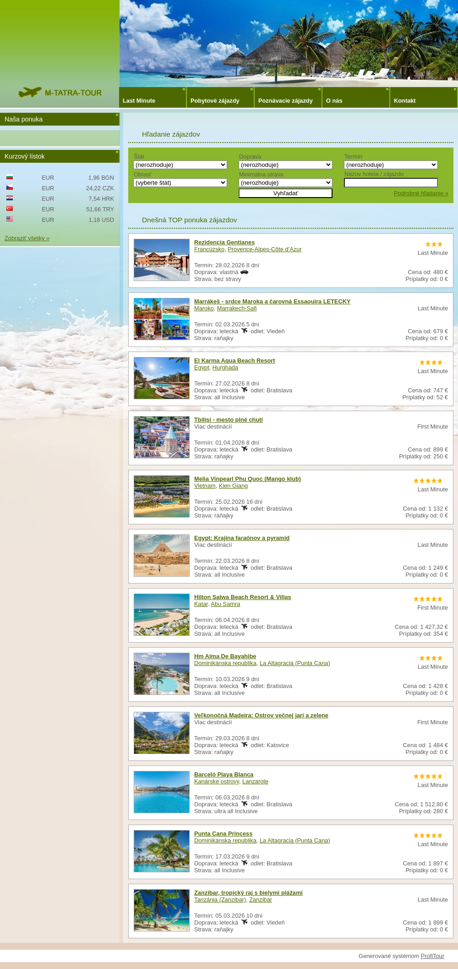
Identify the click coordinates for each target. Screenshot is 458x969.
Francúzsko (209, 249)
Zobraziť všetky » (27, 238)
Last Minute (139, 100)
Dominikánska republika (225, 663)
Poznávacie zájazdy (285, 100)
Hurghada (225, 367)
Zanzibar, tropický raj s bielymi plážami (248, 892)
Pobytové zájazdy (215, 100)
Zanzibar (260, 899)
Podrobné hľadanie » (421, 193)
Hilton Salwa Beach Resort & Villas (242, 597)
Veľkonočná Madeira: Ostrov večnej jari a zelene (261, 715)
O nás (334, 100)
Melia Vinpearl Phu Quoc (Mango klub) (247, 478)
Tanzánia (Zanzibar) (220, 899)
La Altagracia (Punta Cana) (295, 663)
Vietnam (205, 485)
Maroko (204, 308)
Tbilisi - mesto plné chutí (228, 419)
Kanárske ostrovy (216, 781)
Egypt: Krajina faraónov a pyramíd (241, 537)
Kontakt (405, 100)
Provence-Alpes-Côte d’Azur (264, 249)
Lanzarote (255, 781)
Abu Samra (225, 603)
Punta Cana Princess (223, 833)
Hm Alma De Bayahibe (225, 656)
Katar (201, 603)
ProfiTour (432, 955)
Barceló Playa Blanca (223, 774)
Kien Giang (233, 485)
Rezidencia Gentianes (224, 242)
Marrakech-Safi (237, 308)
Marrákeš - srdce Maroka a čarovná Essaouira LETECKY (272, 301)
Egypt (201, 367)
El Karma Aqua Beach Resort (234, 360)
